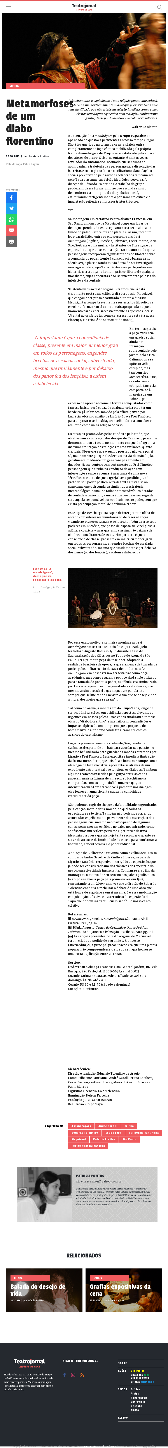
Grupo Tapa (113, 1132)
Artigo (135, 1393)
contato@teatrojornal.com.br (102, 1446)
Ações (122, 1370)
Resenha (136, 1406)
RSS (82, 1375)
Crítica (129, 1126)
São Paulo (129, 1139)
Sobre (122, 1363)
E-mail (11, 230)
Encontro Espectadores (140, 1376)
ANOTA (135, 1410)
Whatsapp (11, 219)
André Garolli (107, 1126)
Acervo (123, 1417)
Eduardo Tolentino (85, 1132)
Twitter (11, 208)
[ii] (118, 699)
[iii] (114, 783)
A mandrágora (81, 1126)
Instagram (73, 1375)
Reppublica (149, 1446)
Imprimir (11, 241)
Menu (8, 7)
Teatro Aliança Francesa (88, 1146)
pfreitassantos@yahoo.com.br (99, 1181)
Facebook (11, 197)
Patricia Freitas (104, 1139)
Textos (122, 1389)
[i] (131, 320)
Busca (159, 7)
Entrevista (138, 1402)
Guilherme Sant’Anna (144, 1132)
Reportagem (139, 1397)
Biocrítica (137, 1371)
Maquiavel (79, 1139)
